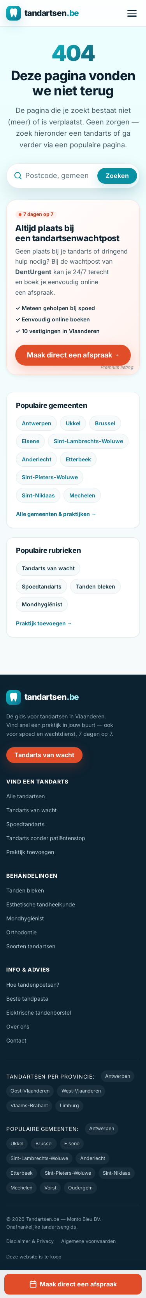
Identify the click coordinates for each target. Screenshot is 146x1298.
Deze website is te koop (34, 1257)
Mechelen (82, 495)
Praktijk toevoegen (30, 852)
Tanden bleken (95, 586)
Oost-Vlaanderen (30, 1091)
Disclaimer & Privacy (30, 1241)
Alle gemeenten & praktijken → (56, 514)
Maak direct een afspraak (73, 355)
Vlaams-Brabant (29, 1105)
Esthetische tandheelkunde (40, 904)
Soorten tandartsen (30, 946)
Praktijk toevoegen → (44, 623)
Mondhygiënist (42, 604)
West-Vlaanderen (81, 1091)
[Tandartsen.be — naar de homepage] (42, 13)
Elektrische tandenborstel (38, 1012)
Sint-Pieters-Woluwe (50, 477)
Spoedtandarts (42, 586)
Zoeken (117, 176)
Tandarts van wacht (48, 568)
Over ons (17, 1026)
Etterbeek (78, 459)
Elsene (30, 441)
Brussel (105, 423)
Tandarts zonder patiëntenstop (45, 838)
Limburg (69, 1105)
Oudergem (80, 1188)
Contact (16, 1040)
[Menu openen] (132, 13)
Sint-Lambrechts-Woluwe (88, 441)
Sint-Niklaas (38, 495)
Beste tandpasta (27, 998)
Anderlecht (36, 459)
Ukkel (73, 423)
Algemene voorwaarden (88, 1241)
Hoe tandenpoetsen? (32, 984)
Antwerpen (36, 423)
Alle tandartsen (25, 796)
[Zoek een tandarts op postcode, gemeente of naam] (59, 175)
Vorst (50, 1188)
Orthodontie (21, 932)
